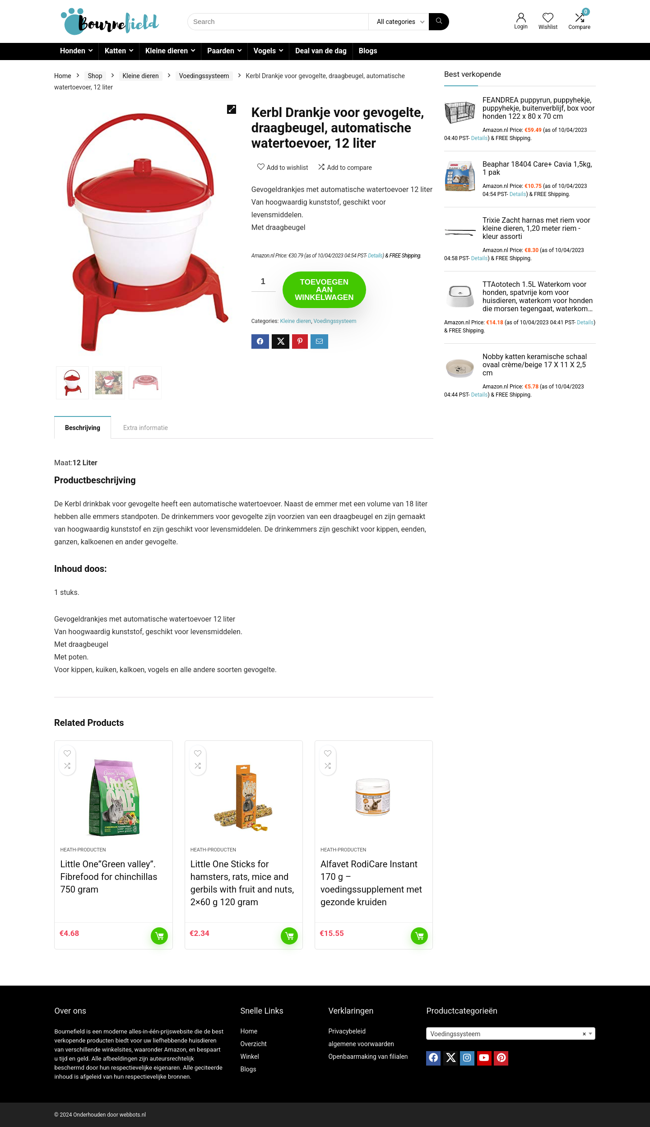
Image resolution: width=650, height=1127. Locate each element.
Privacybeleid (347, 1031)
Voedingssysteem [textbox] (508, 1034)
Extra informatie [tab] (145, 427)
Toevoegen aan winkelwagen (324, 290)
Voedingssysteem (204, 75)
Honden (72, 51)
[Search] (439, 21)
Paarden (220, 51)
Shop (95, 75)
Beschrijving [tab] (82, 427)
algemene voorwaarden (361, 1044)
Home (62, 75)
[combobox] (510, 1033)
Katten (115, 51)
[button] (231, 109)
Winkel (249, 1056)
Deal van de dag (321, 51)
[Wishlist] (548, 18)
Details (375, 256)
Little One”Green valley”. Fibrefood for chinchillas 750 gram (108, 877)
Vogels (265, 51)
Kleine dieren (166, 51)
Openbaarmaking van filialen (368, 1056)
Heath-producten (83, 850)
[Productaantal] (263, 281)
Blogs (368, 51)
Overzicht (253, 1044)
